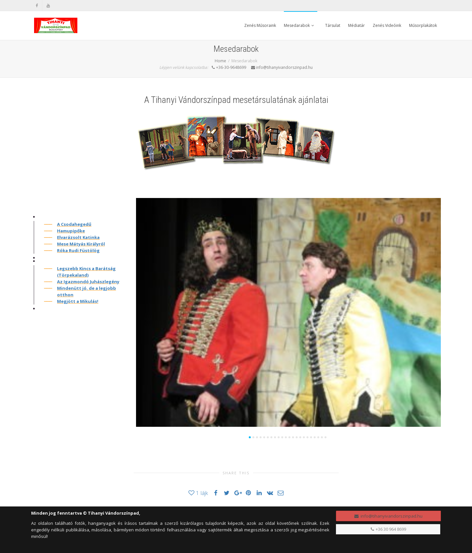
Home (220, 61)
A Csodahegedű (74, 224)
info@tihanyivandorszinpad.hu (391, 516)
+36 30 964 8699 (390, 529)
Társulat (332, 25)
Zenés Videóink (387, 25)
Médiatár (356, 25)
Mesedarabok (300, 25)
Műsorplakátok (423, 25)
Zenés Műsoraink (260, 25)
